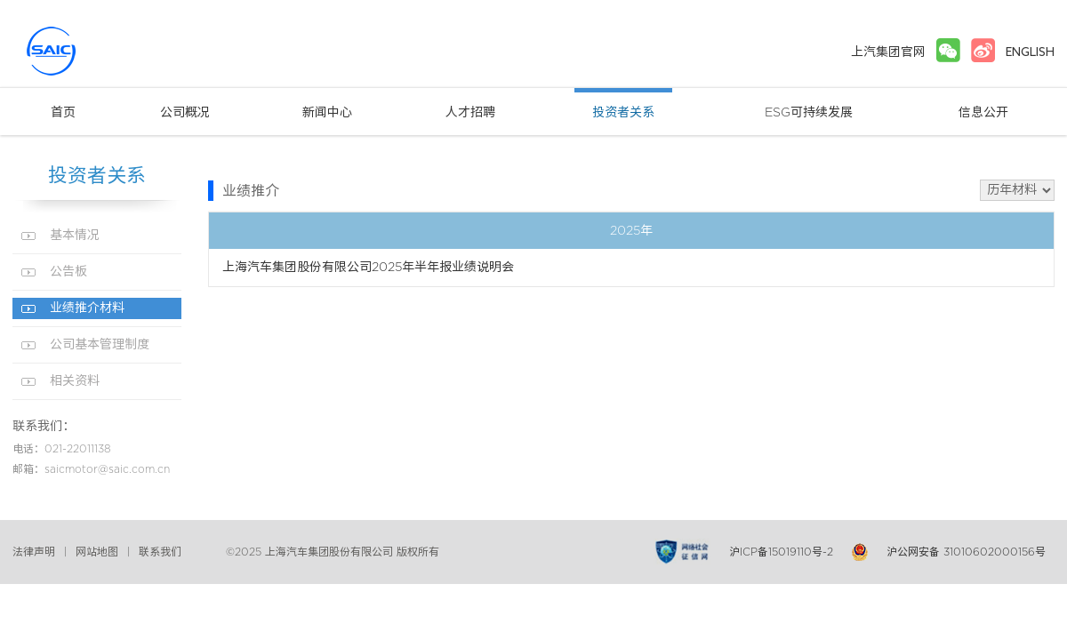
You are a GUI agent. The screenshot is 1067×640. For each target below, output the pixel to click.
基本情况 (75, 235)
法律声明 (33, 552)
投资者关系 (623, 113)
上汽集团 (83, 51)
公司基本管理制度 (99, 345)
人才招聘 (470, 113)
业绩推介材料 (87, 308)
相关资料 (75, 381)
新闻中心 (327, 113)
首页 (63, 113)
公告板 (68, 272)
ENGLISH (1030, 51)
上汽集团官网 (888, 51)
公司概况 (185, 113)
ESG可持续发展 (809, 113)
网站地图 (97, 552)
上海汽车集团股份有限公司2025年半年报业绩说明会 (368, 267)
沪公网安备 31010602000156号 (966, 552)
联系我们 (160, 552)
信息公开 (983, 113)
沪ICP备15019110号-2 (781, 552)
